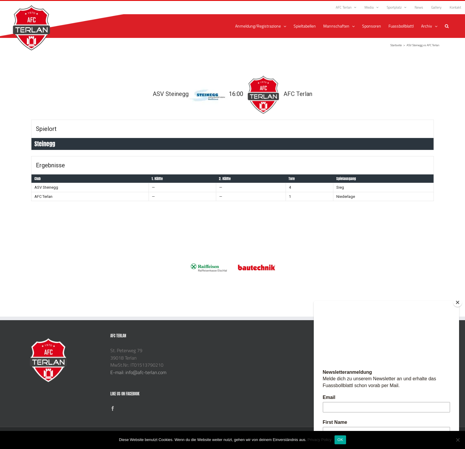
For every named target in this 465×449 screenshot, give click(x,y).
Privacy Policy (320, 439)
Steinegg (44, 143)
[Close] (457, 302)
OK (340, 439)
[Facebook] (112, 408)
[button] (447, 26)
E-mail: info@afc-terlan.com (138, 372)
